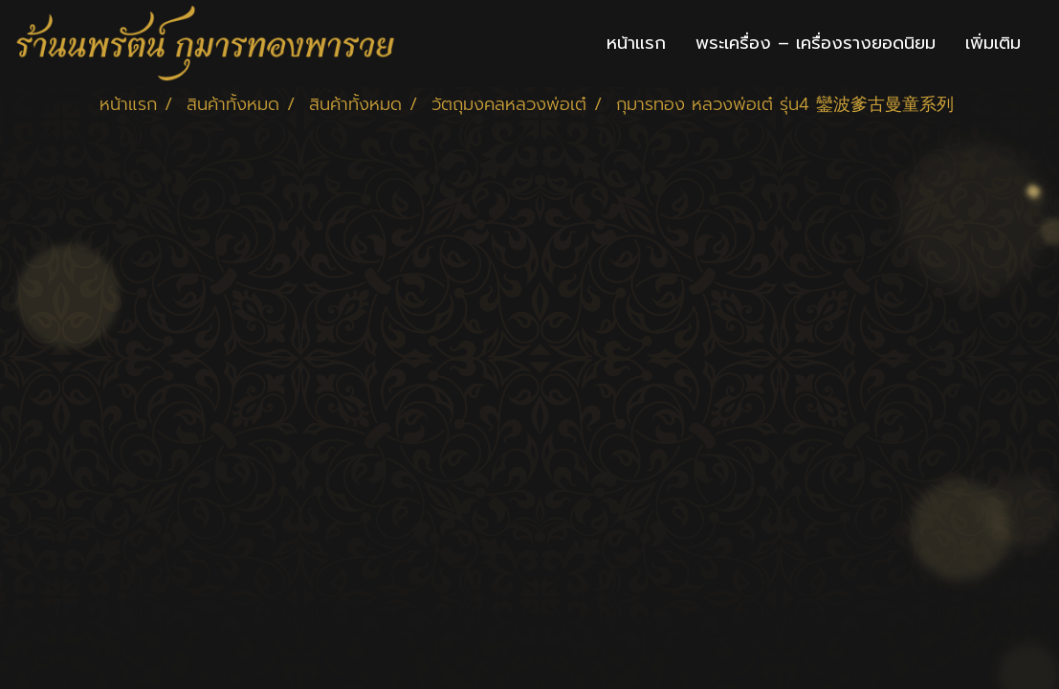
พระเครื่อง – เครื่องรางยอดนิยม (815, 43)
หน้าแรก (636, 43)
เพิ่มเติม (993, 43)
